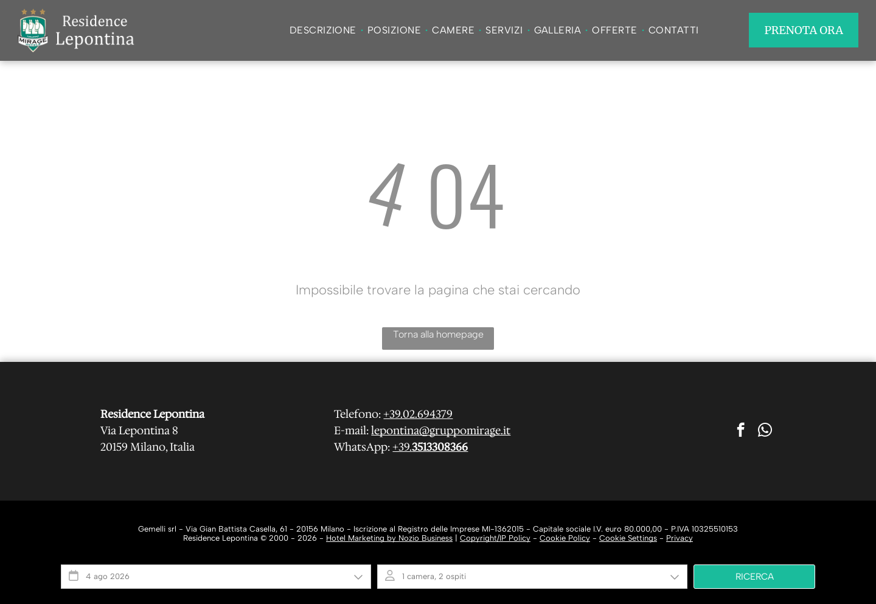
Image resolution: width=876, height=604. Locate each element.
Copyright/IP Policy (495, 538)
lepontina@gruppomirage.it (440, 430)
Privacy (679, 538)
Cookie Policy (565, 538)
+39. (402, 447)
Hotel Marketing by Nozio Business (389, 538)
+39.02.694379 (418, 414)
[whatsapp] (765, 431)
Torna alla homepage (438, 334)
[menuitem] (324, 30)
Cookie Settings (628, 538)
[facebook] (740, 431)
